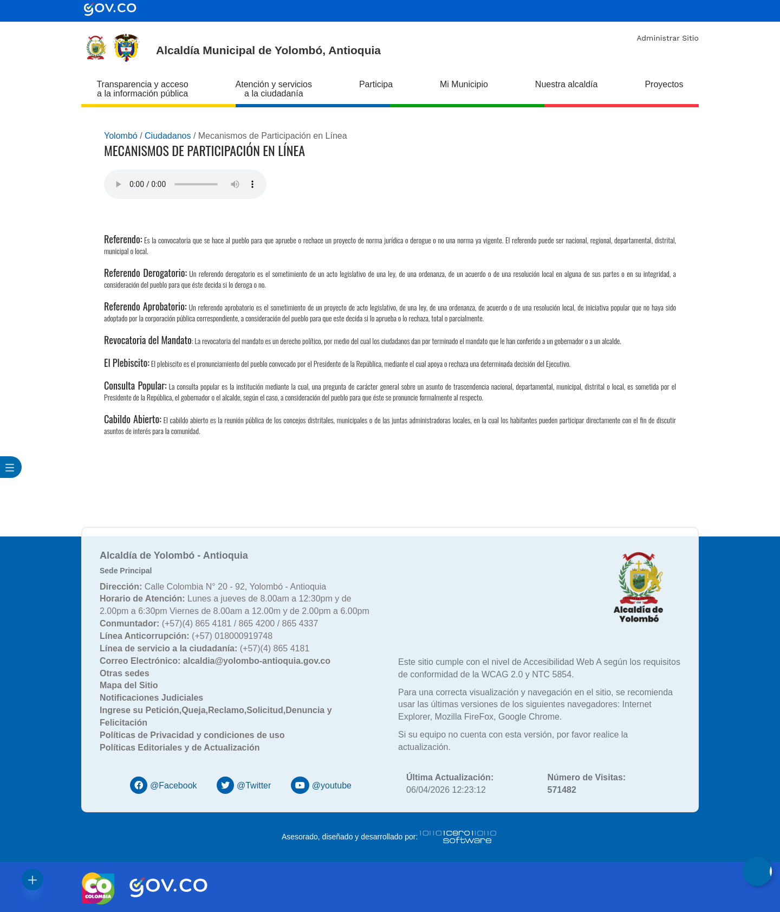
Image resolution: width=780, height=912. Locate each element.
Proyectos (664, 84)
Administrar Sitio (667, 38)
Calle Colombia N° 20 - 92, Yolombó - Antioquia (213, 586)
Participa (376, 84)
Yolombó (121, 135)
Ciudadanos (168, 135)
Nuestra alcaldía (566, 84)
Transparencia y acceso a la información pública (142, 89)
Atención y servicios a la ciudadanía (274, 89)
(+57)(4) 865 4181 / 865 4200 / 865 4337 (209, 623)
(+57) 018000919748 (186, 636)
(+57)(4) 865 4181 (204, 648)
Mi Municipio (464, 84)
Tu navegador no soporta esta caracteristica (185, 184)
